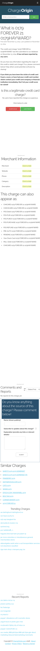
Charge (7, 3)
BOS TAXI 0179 (8, 496)
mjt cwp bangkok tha (8, 519)
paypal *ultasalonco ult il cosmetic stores (15, 618)
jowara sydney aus (7, 604)
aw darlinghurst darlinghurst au (12, 512)
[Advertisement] (19, 134)
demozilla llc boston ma (9, 523)
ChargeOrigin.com (19, 641)
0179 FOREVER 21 (9, 503)
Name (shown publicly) (12, 420)
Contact (8, 644)
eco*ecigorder (6, 611)
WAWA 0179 (7, 489)
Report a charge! (29, 644)
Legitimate (27, 109)
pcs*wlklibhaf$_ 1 (7, 530)
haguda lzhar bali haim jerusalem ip (13, 534)
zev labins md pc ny (8, 600)
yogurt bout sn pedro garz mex (12, 622)
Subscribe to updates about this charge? (19, 429)
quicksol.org (5, 527)
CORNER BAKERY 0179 (11, 500)
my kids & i (4, 615)
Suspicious (13, 109)
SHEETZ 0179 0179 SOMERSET (14, 471)
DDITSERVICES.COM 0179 (12, 482)
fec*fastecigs (5, 607)
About (33, 641)
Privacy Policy (17, 644)
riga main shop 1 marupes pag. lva (13, 549)
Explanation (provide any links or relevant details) (19, 433)
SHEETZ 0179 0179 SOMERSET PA (15, 475)
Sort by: (25, 389)
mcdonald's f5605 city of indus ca (13, 625)
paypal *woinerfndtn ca (9, 629)
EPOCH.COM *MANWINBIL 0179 (14, 493)
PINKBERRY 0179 (9, 478)
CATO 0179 (7, 485)
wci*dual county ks (7, 516)
